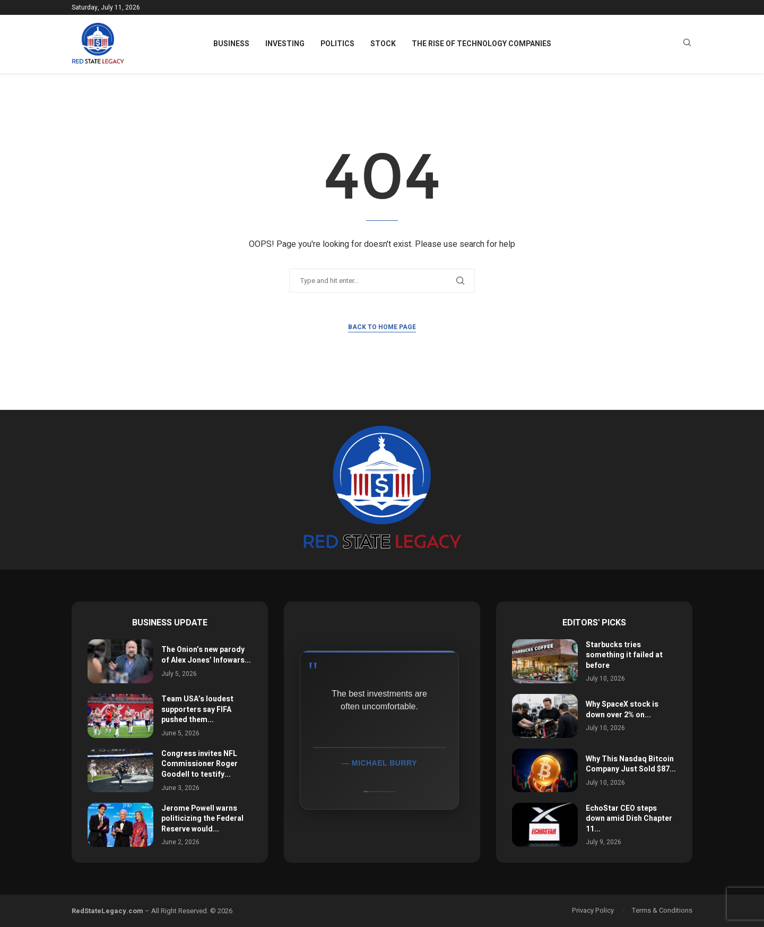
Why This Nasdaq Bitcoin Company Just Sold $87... (631, 764)
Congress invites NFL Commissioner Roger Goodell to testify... (199, 764)
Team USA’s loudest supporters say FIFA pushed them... (197, 709)
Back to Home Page (382, 327)
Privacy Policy (593, 910)
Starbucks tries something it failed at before (624, 655)
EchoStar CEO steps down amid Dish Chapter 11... (629, 819)
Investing (285, 43)
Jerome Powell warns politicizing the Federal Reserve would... (202, 819)
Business (231, 43)
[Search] (687, 44)
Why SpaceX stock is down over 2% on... (622, 709)
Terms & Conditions (662, 910)
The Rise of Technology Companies (481, 43)
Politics (337, 43)
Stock (383, 43)
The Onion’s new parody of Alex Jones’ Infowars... (206, 655)
